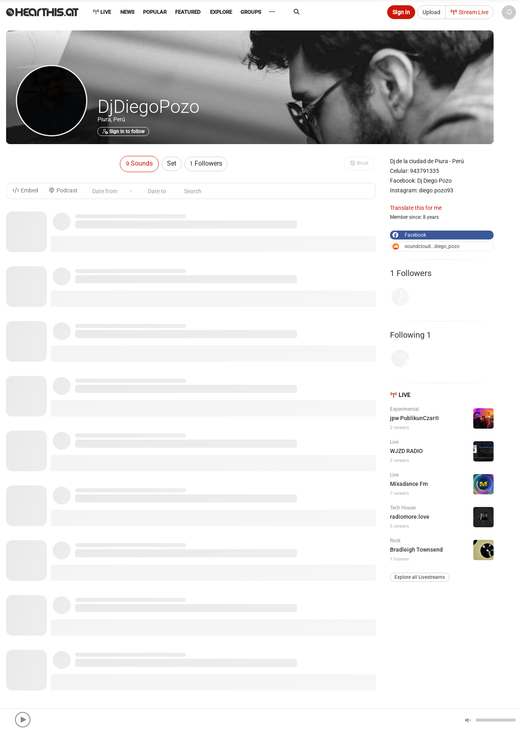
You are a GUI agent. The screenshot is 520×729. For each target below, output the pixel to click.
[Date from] (104, 191)
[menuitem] (127, 13)
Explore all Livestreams (419, 577)
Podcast (63, 190)
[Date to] (156, 191)
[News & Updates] (509, 12)
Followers (206, 163)
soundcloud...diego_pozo (425, 246)
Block (358, 163)
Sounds (139, 163)
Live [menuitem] (102, 12)
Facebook (408, 235)
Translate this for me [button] (416, 208)
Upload (431, 12)
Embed (25, 190)
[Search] (336, 12)
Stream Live (470, 12)
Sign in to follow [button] (123, 131)
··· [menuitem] (278, 12)
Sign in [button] (401, 12)
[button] (22, 719)
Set (171, 163)
